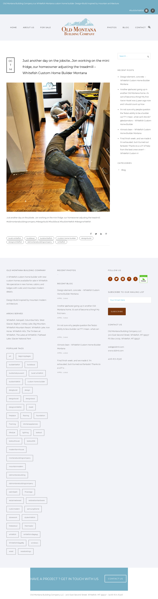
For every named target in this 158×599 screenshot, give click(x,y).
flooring (26, 416)
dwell (31, 407)
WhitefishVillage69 (16, 543)
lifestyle (12, 433)
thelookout (13, 526)
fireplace (12, 416)
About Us (28, 27)
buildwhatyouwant (16, 373)
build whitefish (14, 238)
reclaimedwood (15, 500)
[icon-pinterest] (130, 279)
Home (13, 27)
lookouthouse (14, 441)
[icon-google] (136, 279)
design (27, 390)
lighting (25, 433)
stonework (13, 517)
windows (34, 543)
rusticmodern (14, 509)
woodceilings (26, 551)
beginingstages (24, 356)
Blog (126, 27)
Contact (140, 27)
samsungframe (33, 509)
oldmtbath (13, 492)
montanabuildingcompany (20, 458)
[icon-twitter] (117, 279)
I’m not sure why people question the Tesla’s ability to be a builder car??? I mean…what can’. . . (78, 329)
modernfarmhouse (16, 450)
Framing (12, 424)
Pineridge (28, 492)
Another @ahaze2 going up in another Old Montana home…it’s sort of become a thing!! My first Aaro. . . (78, 309)
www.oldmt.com (116, 350)
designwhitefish (15, 242)
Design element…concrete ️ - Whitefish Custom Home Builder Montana (78, 292)
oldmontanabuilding (17, 475)
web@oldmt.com (116, 347)
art (10, 356)
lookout (39, 433)
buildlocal (31, 238)
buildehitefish (14, 365)
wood (11, 551)
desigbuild (13, 390)
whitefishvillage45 (30, 534)
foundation (40, 416)
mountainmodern (16, 467)
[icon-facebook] (153, 10)
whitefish (61, 242)
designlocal (30, 399)
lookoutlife (31, 441)
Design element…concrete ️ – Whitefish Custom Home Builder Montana (135, 80)
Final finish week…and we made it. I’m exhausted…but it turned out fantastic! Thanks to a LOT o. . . (78, 364)
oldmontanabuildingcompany (39, 242)
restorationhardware (37, 500)
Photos (111, 27)
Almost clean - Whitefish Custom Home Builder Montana (79, 347)
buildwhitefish (46, 238)
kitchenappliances (30, 424)
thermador (29, 526)
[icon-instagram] (147, 10)
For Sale (45, 27)
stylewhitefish (29, 517)
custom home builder (67, 238)
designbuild (86, 238)
